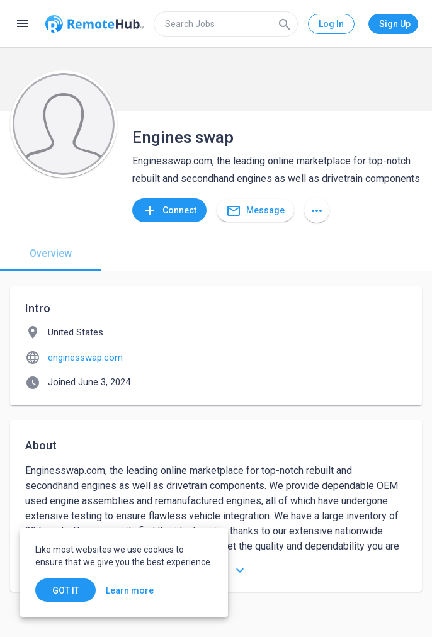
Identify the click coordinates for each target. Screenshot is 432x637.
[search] (226, 24)
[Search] (284, 24)
